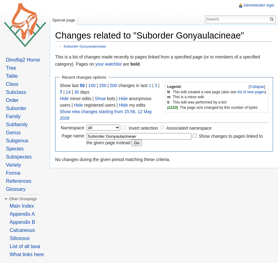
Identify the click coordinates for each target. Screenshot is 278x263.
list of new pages (251, 92)
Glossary (16, 189)
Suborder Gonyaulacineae (85, 46)
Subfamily (17, 124)
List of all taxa (25, 246)
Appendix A (22, 214)
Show (100, 98)
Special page (63, 20)
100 (92, 85)
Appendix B (22, 222)
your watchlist (108, 64)
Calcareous (22, 230)
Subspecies (19, 156)
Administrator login (258, 5)
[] (257, 87)
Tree (11, 68)
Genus (13, 132)
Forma (13, 173)
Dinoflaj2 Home (23, 59)
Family (13, 116)
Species (15, 148)
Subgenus (17, 140)
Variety (13, 165)
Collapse (257, 87)
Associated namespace (189, 128)
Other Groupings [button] (23, 199)
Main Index (22, 206)
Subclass (16, 92)
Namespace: (73, 127)
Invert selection (143, 128)
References (18, 181)
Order (12, 100)
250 (102, 85)
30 (76, 92)
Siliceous (20, 238)
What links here (27, 254)
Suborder (16, 108)
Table (12, 76)
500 (113, 85)
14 (68, 92)
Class (12, 84)
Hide (64, 98)
